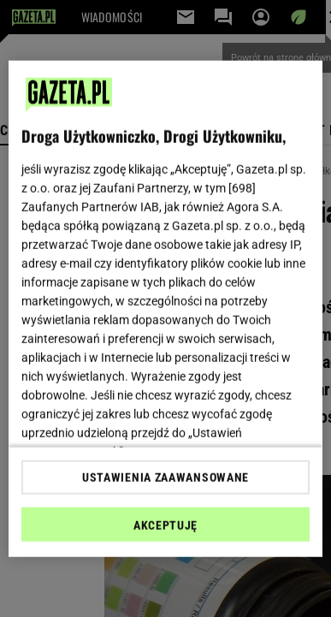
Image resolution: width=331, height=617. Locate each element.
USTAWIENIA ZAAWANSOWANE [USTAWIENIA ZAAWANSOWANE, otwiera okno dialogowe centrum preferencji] (165, 477)
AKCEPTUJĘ (165, 525)
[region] (166, 308)
